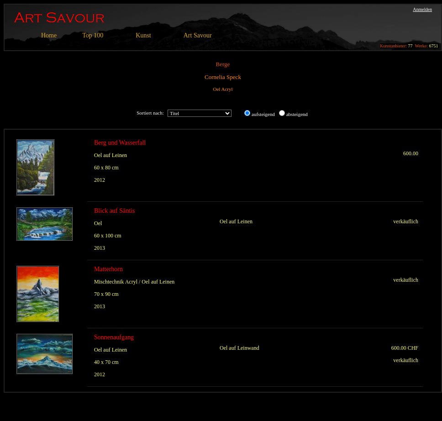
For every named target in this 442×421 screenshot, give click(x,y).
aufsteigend (263, 114)
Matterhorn (108, 269)
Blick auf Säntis (114, 210)
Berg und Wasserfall (120, 142)
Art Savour (198, 35)
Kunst (143, 35)
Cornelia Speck (223, 77)
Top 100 (92, 35)
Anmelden (422, 9)
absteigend (297, 114)
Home (49, 35)
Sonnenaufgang (114, 337)
